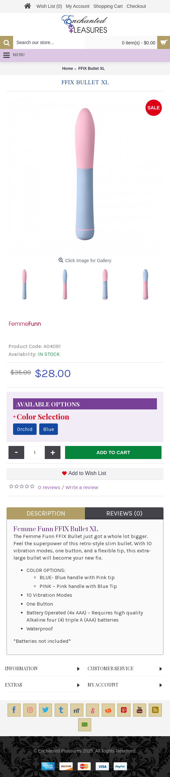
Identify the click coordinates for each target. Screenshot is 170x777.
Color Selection (43, 416)
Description (45, 513)
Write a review (81, 487)
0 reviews (49, 487)
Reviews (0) (124, 513)
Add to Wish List (87, 473)
